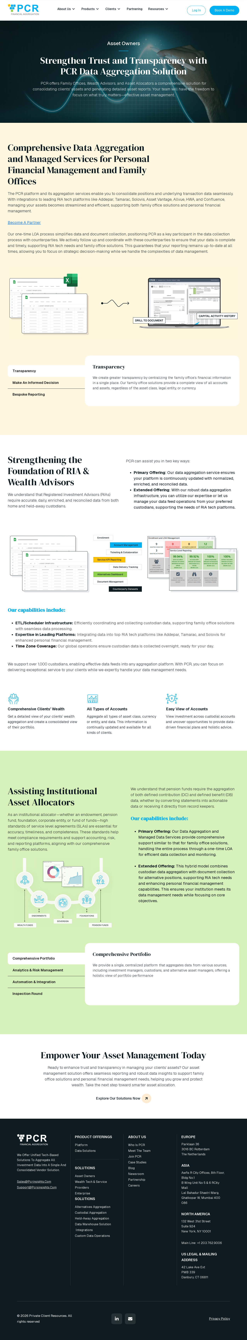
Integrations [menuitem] (84, 1230)
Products (88, 9)
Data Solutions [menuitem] (85, 1151)
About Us (64, 9)
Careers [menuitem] (134, 1185)
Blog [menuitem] (131, 1168)
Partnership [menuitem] (136, 1180)
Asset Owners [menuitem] (85, 1176)
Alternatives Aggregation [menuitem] (92, 1207)
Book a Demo (224, 10)
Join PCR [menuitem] (134, 1156)
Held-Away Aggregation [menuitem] (92, 1218)
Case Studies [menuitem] (137, 1162)
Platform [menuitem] (81, 1145)
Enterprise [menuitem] (82, 1193)
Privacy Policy (219, 1319)
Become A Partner (24, 222)
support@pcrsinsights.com (37, 1187)
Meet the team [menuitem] (139, 1151)
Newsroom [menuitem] (136, 1174)
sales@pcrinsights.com (34, 1181)
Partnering (134, 9)
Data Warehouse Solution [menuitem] (93, 1224)
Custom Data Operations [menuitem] (92, 1236)
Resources (156, 9)
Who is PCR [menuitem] (136, 1145)
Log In (196, 10)
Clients (110, 9)
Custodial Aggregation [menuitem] (91, 1212)
